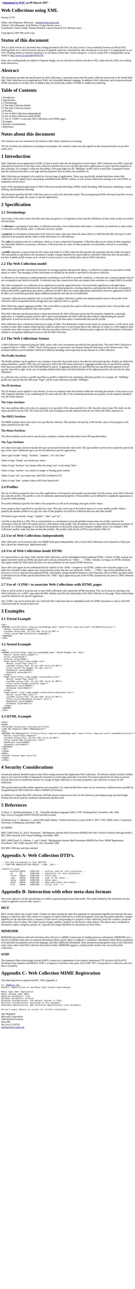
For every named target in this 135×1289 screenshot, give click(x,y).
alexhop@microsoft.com (47, 22)
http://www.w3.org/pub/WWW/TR (26, 55)
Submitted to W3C (14, 2)
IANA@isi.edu (13, 1013)
